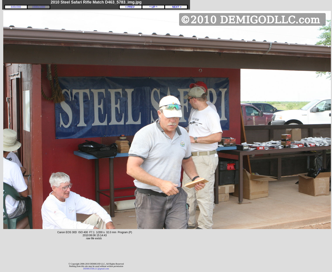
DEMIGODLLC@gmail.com (96, 268)
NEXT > (175, 7)
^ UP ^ (153, 7)
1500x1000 (38, 7)
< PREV (130, 7)
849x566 (16, 7)
